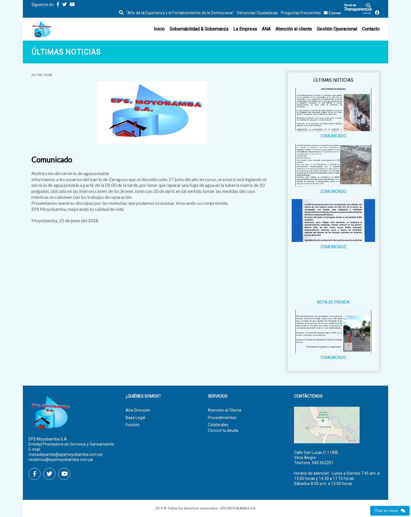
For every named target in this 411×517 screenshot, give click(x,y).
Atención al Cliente (224, 410)
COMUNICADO (333, 136)
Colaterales (218, 424)
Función (133, 424)
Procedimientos (222, 417)
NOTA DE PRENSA (333, 302)
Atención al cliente (293, 29)
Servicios (217, 396)
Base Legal (135, 417)
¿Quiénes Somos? (143, 396)
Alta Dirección (138, 410)
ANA (266, 29)
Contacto (371, 29)
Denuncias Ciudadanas (257, 13)
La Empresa (245, 29)
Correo (335, 13)
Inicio (159, 29)
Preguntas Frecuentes (301, 13)
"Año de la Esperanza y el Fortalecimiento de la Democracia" (180, 13)
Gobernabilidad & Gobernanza (199, 29)
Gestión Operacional (337, 29)
